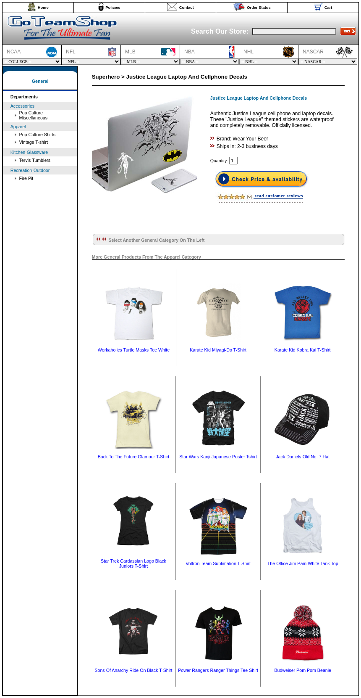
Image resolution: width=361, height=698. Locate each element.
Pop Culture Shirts (37, 134)
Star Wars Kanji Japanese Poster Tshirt (218, 456)
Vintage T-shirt (33, 142)
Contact (186, 7)
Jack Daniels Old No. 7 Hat (303, 456)
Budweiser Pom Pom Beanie (302, 670)
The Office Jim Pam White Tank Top (302, 563)
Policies (112, 7)
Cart (328, 7)
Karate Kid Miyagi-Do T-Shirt (218, 349)
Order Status (259, 7)
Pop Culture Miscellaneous (33, 115)
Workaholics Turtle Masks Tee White (134, 349)
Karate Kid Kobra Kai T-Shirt (303, 349)
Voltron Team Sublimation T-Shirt (218, 563)
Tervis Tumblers (35, 160)
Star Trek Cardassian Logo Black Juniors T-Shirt (133, 563)
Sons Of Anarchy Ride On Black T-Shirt (133, 670)
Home (43, 7)
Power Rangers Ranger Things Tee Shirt (218, 670)
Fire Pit (26, 178)
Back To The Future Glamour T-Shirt (134, 456)
